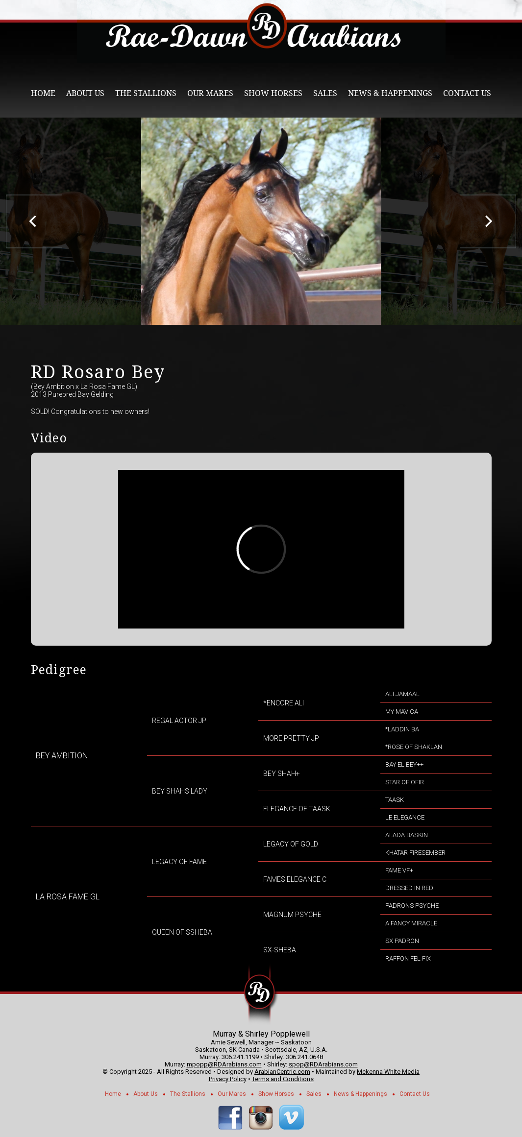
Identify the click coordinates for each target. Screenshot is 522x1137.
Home (43, 93)
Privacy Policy (228, 1079)
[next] (488, 221)
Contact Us (467, 93)
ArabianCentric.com (282, 1071)
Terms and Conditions (283, 1079)
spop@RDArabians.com (323, 1064)
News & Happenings (390, 93)
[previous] (34, 221)
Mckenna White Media (388, 1071)
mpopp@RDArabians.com (224, 1064)
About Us (85, 93)
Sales (325, 93)
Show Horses (273, 93)
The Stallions (145, 93)
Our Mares (210, 93)
